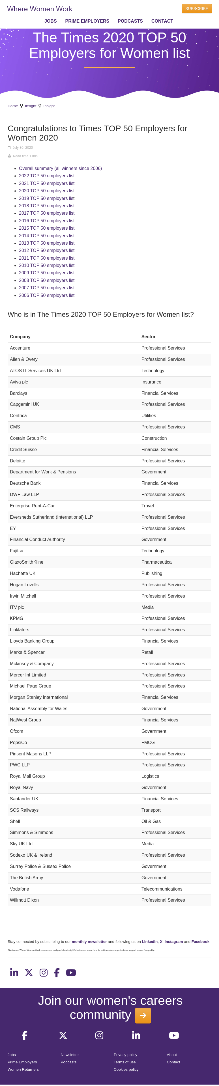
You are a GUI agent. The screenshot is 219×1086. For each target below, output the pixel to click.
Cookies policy (126, 1069)
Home (13, 106)
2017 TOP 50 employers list (47, 213)
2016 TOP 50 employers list (47, 220)
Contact (173, 1062)
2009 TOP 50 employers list (47, 272)
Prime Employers (22, 1062)
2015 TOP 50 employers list (47, 228)
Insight (30, 106)
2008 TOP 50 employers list (47, 280)
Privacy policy (125, 1055)
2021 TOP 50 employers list (47, 183)
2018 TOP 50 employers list (47, 205)
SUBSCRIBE (196, 8)
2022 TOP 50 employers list (47, 175)
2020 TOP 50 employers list (47, 190)
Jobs (12, 1055)
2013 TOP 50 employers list (47, 243)
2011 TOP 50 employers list (47, 258)
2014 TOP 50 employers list (47, 235)
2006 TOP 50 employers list (47, 295)
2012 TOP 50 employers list (47, 250)
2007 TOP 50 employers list (47, 287)
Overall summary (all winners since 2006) (60, 168)
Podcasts (69, 1062)
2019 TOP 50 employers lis (46, 198)
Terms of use (125, 1062)
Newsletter (70, 1055)
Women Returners (23, 1069)
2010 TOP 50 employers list (47, 265)
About (172, 1055)
